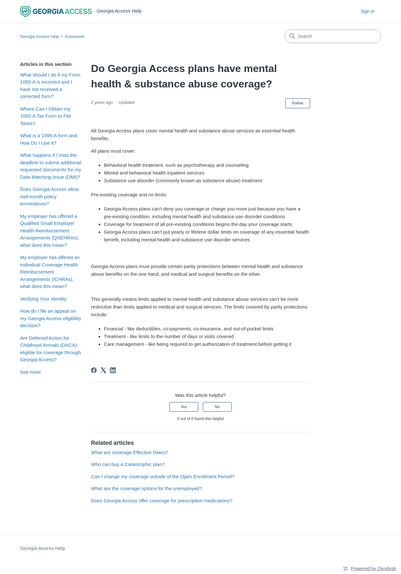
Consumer (75, 36)
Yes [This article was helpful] (184, 407)
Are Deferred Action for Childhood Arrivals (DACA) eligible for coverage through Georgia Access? (50, 349)
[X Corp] (103, 370)
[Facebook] (94, 370)
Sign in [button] (368, 11)
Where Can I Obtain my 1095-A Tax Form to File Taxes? (45, 116)
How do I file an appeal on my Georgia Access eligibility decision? (50, 318)
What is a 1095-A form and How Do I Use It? (48, 139)
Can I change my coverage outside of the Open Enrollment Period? (162, 476)
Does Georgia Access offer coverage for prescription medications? (161, 500)
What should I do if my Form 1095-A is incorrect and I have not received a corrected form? (50, 85)
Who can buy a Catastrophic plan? (128, 464)
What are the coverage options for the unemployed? (146, 488)
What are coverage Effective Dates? (129, 452)
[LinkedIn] (113, 370)
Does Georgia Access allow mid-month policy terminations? (49, 196)
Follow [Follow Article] (297, 103)
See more (30, 372)
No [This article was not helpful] (217, 407)
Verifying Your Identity (43, 298)
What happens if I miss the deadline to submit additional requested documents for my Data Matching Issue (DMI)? (50, 166)
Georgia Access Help (39, 36)
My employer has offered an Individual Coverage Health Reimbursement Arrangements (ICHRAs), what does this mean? (50, 272)
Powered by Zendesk (373, 568)
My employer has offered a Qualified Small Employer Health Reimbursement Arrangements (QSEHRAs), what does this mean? (49, 230)
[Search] (333, 36)
